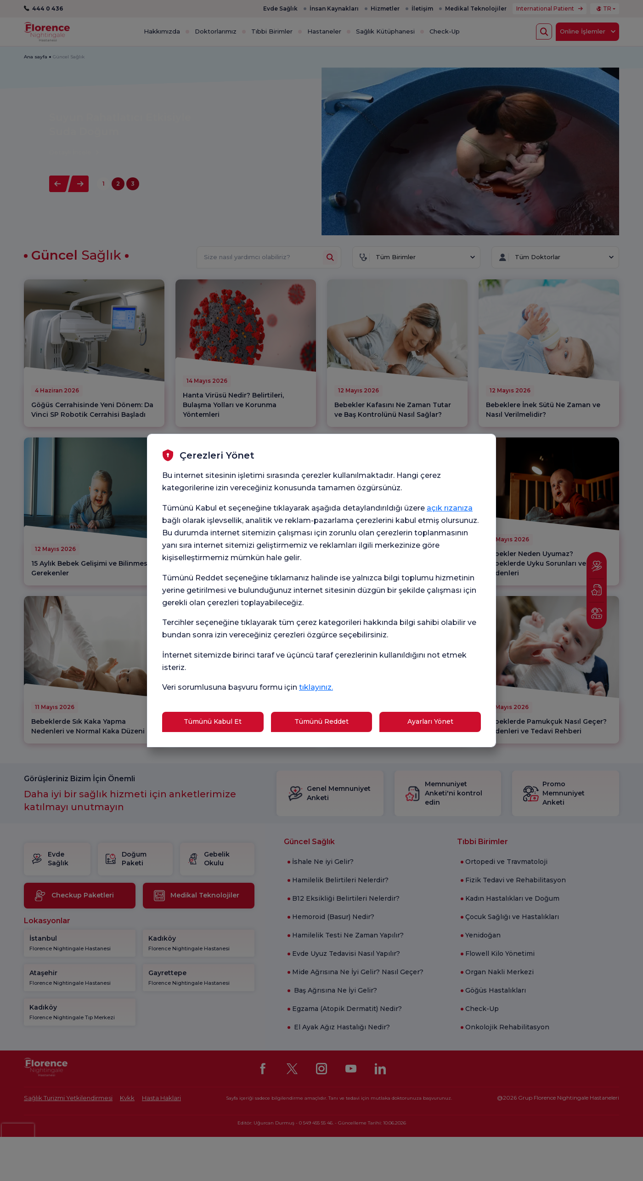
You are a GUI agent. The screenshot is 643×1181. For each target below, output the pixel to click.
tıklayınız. (316, 687)
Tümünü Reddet (321, 721)
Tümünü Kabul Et (213, 721)
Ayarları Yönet (430, 721)
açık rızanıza (450, 508)
